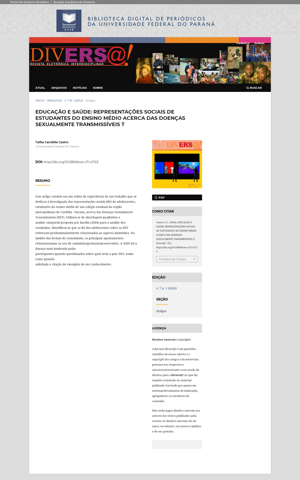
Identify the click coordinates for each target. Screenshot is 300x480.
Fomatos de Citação (172, 259)
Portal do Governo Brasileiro (29, 2)
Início (39, 100)
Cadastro (243, 43)
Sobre (98, 87)
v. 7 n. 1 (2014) (73, 100)
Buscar (254, 87)
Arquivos (59, 87)
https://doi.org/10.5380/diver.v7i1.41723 (71, 162)
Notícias (80, 87)
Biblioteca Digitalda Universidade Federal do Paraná (152, 21)
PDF (161, 197)
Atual (40, 87)
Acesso (259, 43)
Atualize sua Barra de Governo (74, 2)
